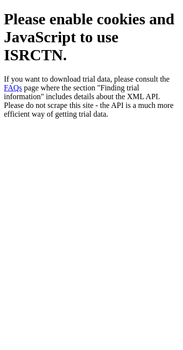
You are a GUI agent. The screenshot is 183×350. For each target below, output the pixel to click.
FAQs (13, 88)
